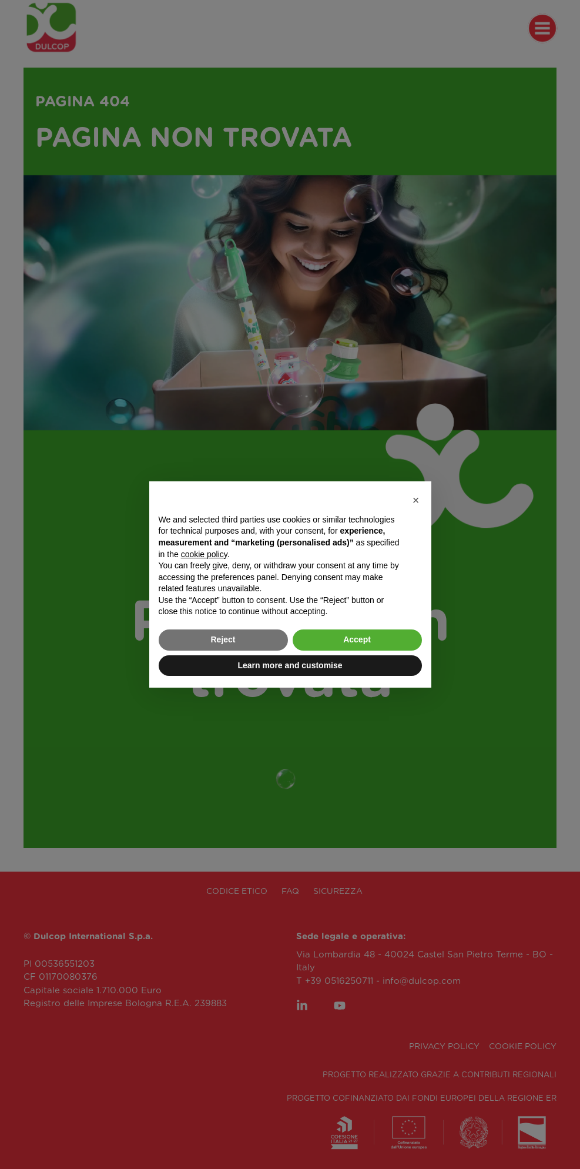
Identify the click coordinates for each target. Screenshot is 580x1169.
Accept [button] (357, 639)
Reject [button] (222, 639)
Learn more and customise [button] (289, 665)
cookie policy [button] (204, 554)
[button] (416, 500)
